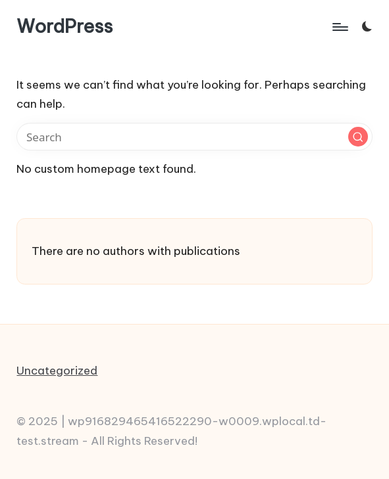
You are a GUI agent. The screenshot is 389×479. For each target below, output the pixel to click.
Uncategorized (56, 370)
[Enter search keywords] (194, 136)
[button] (358, 137)
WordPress (64, 26)
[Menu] (339, 26)
